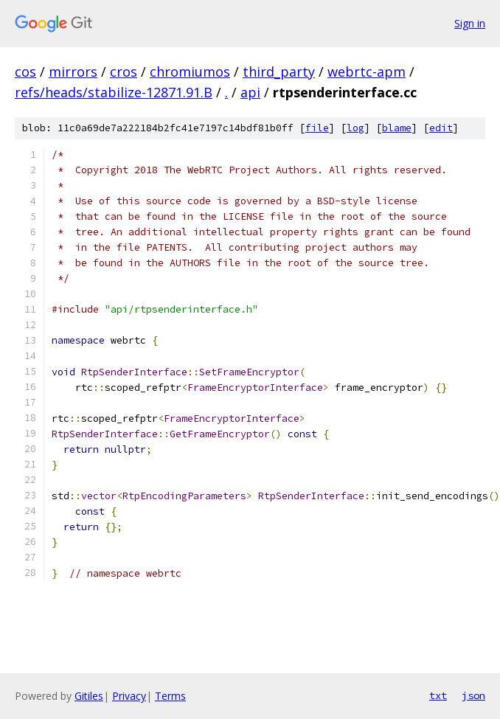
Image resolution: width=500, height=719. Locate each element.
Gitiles (88, 696)
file (317, 128)
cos (25, 71)
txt (438, 695)
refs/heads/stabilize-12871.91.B (113, 92)
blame (397, 128)
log (355, 128)
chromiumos (190, 71)
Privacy (129, 696)
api (250, 92)
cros (123, 71)
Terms (170, 696)
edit (441, 128)
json (473, 695)
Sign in (469, 23)
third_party (279, 71)
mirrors (73, 71)
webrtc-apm (366, 71)
